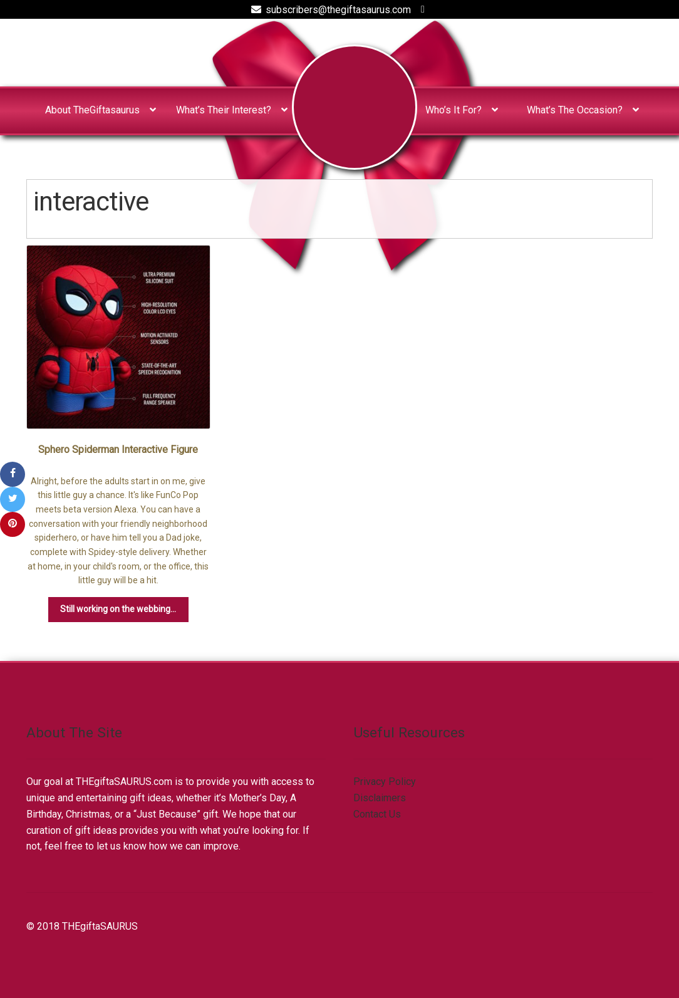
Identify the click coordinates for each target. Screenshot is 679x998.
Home (354, 107)
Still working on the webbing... (118, 609)
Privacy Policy (384, 781)
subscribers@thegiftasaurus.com (329, 10)
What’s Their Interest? (223, 110)
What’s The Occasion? (575, 110)
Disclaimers (379, 798)
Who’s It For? (453, 110)
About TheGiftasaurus (92, 110)
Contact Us (377, 814)
